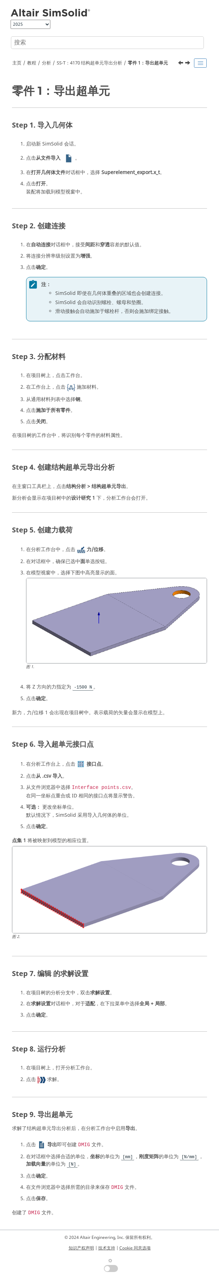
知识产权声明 (81, 1248)
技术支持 (106, 1248)
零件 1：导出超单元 (148, 63)
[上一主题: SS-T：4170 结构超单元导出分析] (181, 64)
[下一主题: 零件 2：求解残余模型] (188, 64)
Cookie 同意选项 (135, 1248)
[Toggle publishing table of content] (200, 63)
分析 (46, 63)
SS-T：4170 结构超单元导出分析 (89, 63)
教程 (31, 63)
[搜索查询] (107, 42)
